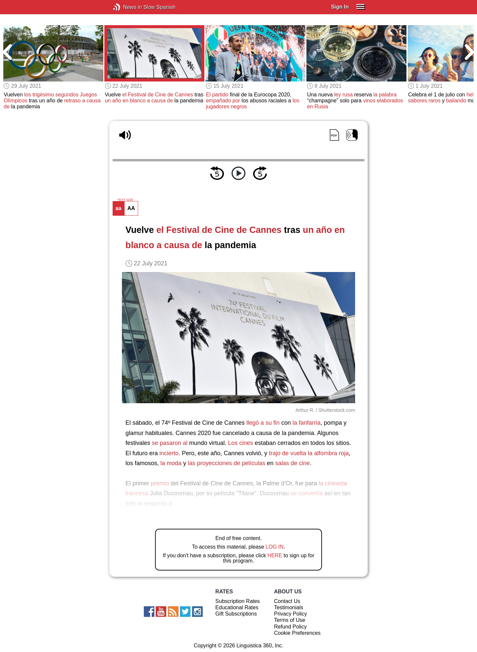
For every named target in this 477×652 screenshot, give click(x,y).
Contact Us (287, 601)
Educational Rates (236, 607)
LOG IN (275, 547)
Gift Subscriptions (236, 614)
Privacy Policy (290, 614)
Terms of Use (289, 620)
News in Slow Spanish (126, 7)
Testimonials (288, 607)
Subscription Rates (237, 601)
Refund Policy (290, 626)
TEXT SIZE (125, 199)
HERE (274, 555)
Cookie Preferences (297, 633)
